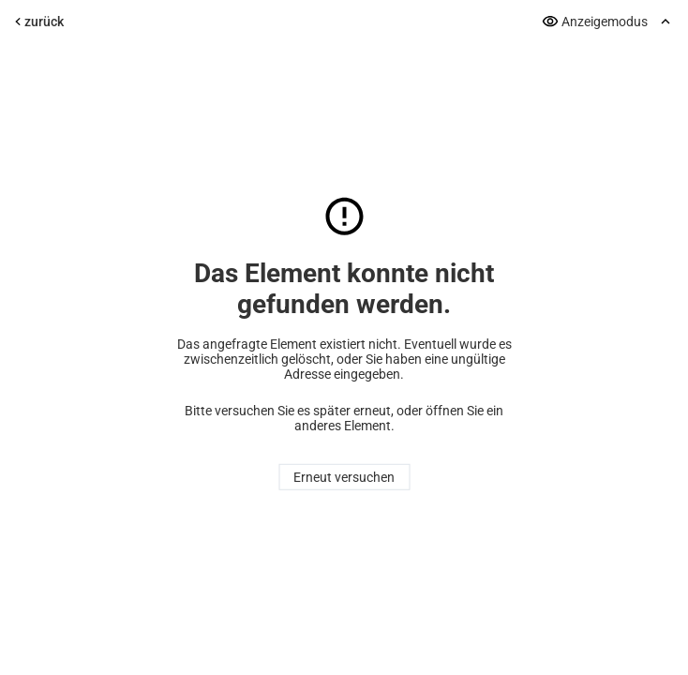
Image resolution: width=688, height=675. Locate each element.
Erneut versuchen (344, 477)
